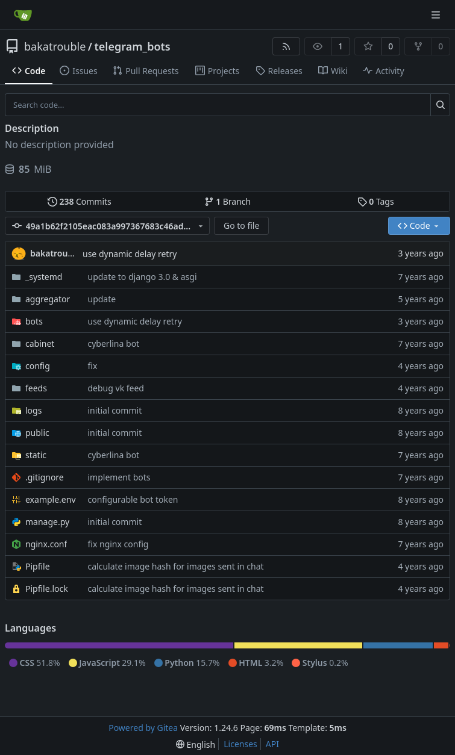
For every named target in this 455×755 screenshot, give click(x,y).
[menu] (195, 744)
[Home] (23, 15)
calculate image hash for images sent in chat (176, 566)
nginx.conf (46, 544)
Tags (375, 201)
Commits (79, 201)
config (37, 365)
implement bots (119, 477)
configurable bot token (133, 499)
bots (34, 321)
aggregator (47, 299)
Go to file (241, 225)
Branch (227, 201)
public (37, 432)
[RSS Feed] (286, 46)
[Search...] (440, 104)
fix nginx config (118, 544)
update (102, 299)
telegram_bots (133, 46)
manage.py (47, 521)
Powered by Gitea (143, 727)
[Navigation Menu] (437, 15)
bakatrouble (55, 46)
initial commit (115, 410)
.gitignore (44, 477)
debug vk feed (116, 388)
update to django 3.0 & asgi (142, 276)
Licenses (240, 744)
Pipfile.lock (46, 588)
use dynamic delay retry (130, 253)
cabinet (39, 343)
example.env (50, 499)
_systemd (43, 276)
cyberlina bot (114, 343)
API (272, 744)
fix (93, 365)
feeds (36, 388)
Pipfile (37, 566)
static (35, 455)
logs (33, 410)
